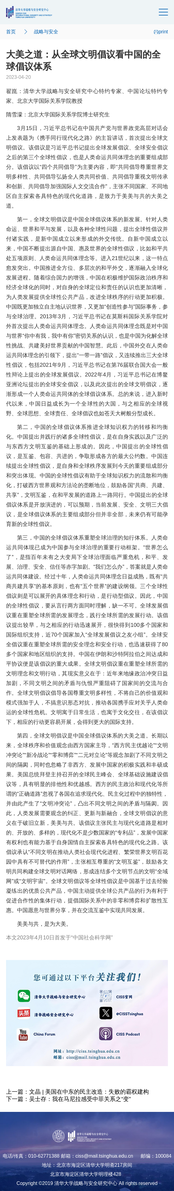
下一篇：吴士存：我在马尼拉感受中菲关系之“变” (68, 1099)
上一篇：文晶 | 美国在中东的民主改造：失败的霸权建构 (77, 1092)
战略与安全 (46, 31)
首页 (11, 31)
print (161, 31)
